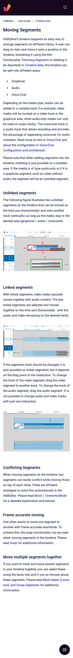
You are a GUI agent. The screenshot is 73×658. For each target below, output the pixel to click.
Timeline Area (42, 21)
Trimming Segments (35, 60)
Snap (13, 543)
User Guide (24, 21)
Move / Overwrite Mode (50, 496)
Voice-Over (53, 140)
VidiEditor (8, 21)
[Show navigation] (64, 649)
